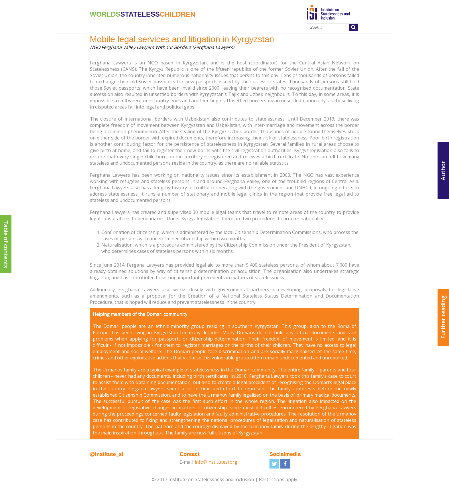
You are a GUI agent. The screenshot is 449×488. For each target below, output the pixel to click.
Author (443, 170)
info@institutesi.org (216, 462)
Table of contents (6, 244)
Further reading (443, 317)
